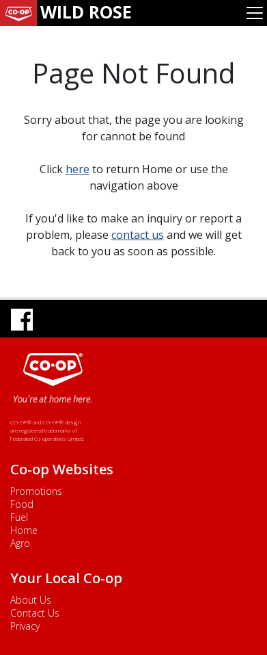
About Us (30, 599)
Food (21, 504)
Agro (20, 543)
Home (24, 530)
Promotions (36, 491)
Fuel (19, 517)
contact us (137, 234)
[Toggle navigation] (254, 13)
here (77, 169)
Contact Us (34, 612)
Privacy (25, 625)
